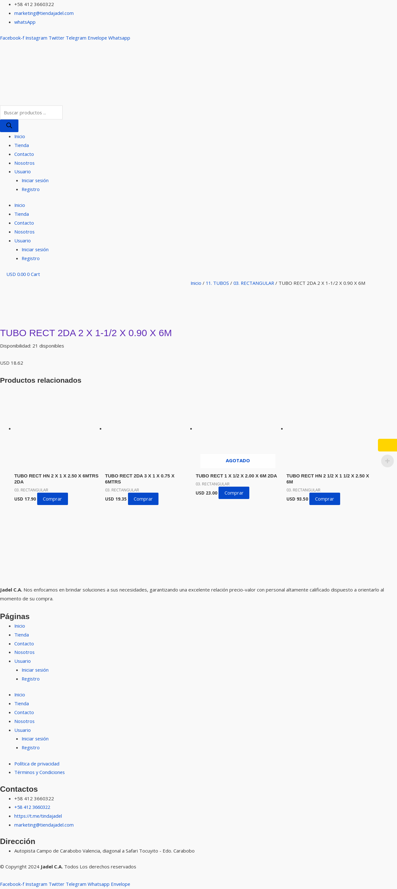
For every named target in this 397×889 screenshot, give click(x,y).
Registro (31, 189)
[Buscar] (9, 125)
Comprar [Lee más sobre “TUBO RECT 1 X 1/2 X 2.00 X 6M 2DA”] (234, 493)
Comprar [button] (53, 499)
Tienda (21, 145)
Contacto (24, 154)
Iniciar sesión (36, 180)
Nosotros (24, 163)
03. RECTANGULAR (256, 283)
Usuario (22, 172)
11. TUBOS (218, 283)
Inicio (19, 136)
